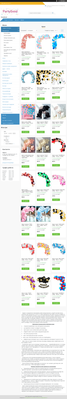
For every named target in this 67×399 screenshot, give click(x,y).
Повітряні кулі (5, 30)
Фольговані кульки (8, 40)
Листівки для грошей (7, 83)
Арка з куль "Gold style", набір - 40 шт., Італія (58, 225)
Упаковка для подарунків (8, 104)
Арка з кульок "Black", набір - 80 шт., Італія (42, 122)
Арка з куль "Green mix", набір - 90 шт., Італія (43, 190)
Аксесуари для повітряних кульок (10, 50)
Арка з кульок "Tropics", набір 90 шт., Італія (58, 88)
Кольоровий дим (6, 91)
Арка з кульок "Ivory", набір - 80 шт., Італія (42, 156)
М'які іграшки (5, 101)
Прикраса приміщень (7, 63)
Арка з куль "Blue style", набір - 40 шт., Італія (58, 259)
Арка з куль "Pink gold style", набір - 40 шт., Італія (42, 260)
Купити (26, 64)
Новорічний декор (6, 109)
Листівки (4, 86)
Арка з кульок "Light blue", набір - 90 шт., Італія (42, 225)
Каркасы (6, 55)
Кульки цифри (7, 33)
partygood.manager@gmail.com (8, 162)
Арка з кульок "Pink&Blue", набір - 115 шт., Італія (43, 53)
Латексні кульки (7, 35)
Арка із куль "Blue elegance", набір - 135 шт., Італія (27, 88)
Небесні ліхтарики (6, 88)
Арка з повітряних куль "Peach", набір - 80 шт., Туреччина (28, 156)
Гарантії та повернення (7, 123)
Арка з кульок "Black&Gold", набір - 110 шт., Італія (43, 88)
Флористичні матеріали (7, 99)
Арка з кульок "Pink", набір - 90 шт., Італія (27, 225)
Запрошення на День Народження (7, 74)
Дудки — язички (6, 68)
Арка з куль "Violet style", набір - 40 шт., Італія (27, 294)
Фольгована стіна (8, 47)
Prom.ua (40, 396)
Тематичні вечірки (6, 93)
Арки (5, 45)
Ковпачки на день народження (9, 66)
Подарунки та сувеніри (7, 96)
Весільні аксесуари (6, 107)
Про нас (4, 115)
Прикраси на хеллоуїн (7, 112)
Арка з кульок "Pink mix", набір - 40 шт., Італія (58, 190)
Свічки (3, 58)
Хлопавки (4, 71)
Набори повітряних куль (9, 38)
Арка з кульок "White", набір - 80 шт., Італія (58, 122)
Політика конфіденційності (41, 397)
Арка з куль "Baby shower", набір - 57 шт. (27, 122)
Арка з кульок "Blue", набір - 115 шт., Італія (57, 52)
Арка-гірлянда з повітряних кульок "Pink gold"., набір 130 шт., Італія (28, 53)
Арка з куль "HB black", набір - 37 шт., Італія (43, 293)
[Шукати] (52, 13)
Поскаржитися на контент (30, 397)
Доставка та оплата (7, 120)
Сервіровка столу (6, 61)
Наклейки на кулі (7, 53)
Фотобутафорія (6, 78)
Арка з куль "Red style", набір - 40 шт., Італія (28, 259)
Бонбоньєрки (5, 80)
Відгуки (4, 117)
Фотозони (6, 42)
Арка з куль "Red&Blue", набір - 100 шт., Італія (58, 293)
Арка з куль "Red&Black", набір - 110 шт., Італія (58, 156)
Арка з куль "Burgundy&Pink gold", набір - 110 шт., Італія (27, 191)
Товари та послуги (6, 28)
